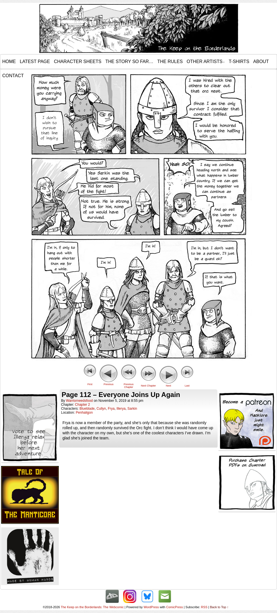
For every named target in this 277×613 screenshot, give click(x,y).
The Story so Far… (129, 61)
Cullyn (101, 409)
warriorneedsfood (79, 401)
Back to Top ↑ (219, 607)
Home (9, 61)
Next (168, 385)
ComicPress (174, 607)
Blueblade (86, 409)
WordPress (151, 607)
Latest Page (35, 61)
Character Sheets (77, 61)
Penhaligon (84, 413)
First (89, 384)
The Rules (170, 61)
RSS (204, 607)
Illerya (120, 409)
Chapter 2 (82, 405)
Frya (111, 409)
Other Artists (205, 62)
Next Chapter (148, 385)
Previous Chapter (128, 385)
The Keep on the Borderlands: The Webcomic (92, 607)
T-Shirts (239, 61)
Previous (108, 384)
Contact (13, 75)
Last (187, 385)
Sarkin (132, 409)
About (261, 61)
